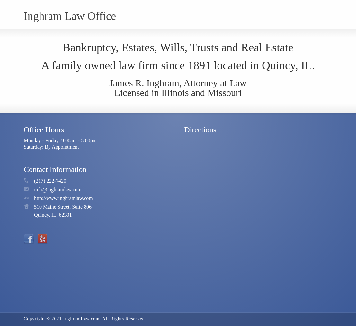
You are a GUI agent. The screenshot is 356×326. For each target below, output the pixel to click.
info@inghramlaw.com (57, 189)
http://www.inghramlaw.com (63, 198)
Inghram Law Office (70, 16)
